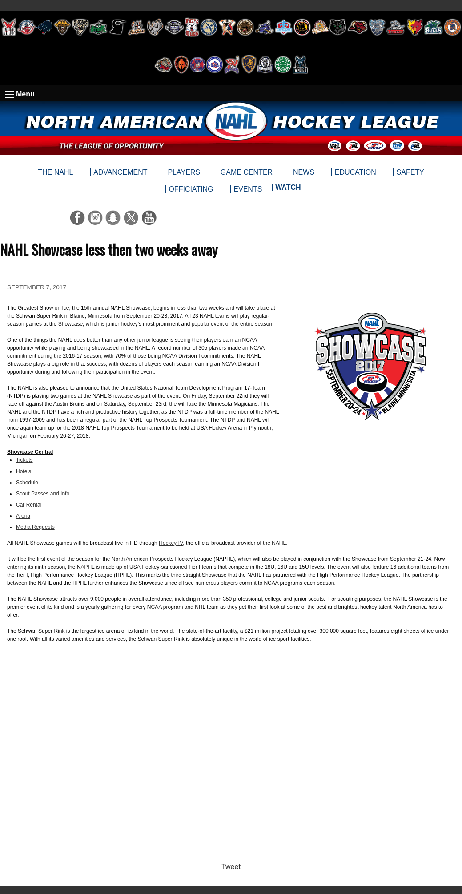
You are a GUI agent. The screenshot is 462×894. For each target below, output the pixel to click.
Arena (23, 516)
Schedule (27, 482)
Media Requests (35, 527)
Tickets (24, 460)
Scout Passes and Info (42, 494)
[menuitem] (288, 189)
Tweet (231, 866)
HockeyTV (171, 543)
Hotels (23, 471)
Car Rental (28, 505)
